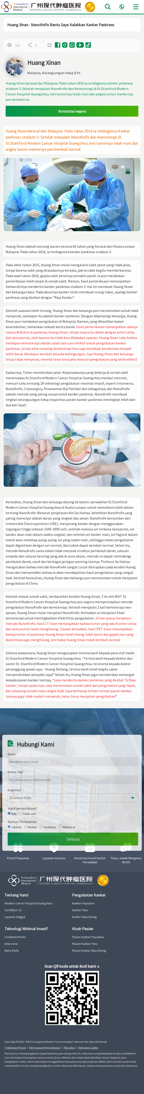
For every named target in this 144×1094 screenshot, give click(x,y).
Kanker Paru (80, 910)
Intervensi (11, 944)
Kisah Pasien (82, 928)
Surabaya (48, 875)
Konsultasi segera (72, 111)
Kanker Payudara (83, 903)
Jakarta (14, 875)
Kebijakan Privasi (16, 1047)
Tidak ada (27, 861)
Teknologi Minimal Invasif (26, 928)
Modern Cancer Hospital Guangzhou (28, 903)
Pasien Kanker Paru (84, 944)
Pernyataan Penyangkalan (44, 1047)
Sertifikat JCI (13, 910)
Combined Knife (15, 937)
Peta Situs (69, 1047)
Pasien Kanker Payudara (88, 937)
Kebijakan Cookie (88, 1047)
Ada (12, 861)
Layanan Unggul (14, 917)
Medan (30, 875)
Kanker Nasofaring (84, 917)
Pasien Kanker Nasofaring (89, 950)
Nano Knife (11, 950)
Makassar (67, 875)
